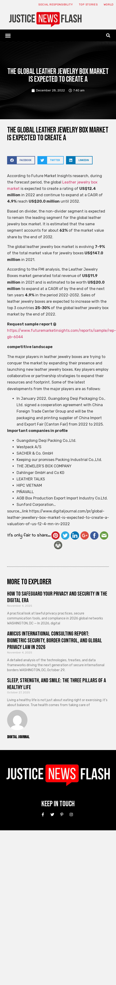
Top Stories (88, 4)
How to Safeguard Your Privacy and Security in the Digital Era (57, 597)
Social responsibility (55, 4)
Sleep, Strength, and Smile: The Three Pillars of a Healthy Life (56, 684)
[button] (8, 35)
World (109, 4)
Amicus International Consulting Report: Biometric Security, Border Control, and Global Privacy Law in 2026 (54, 640)
